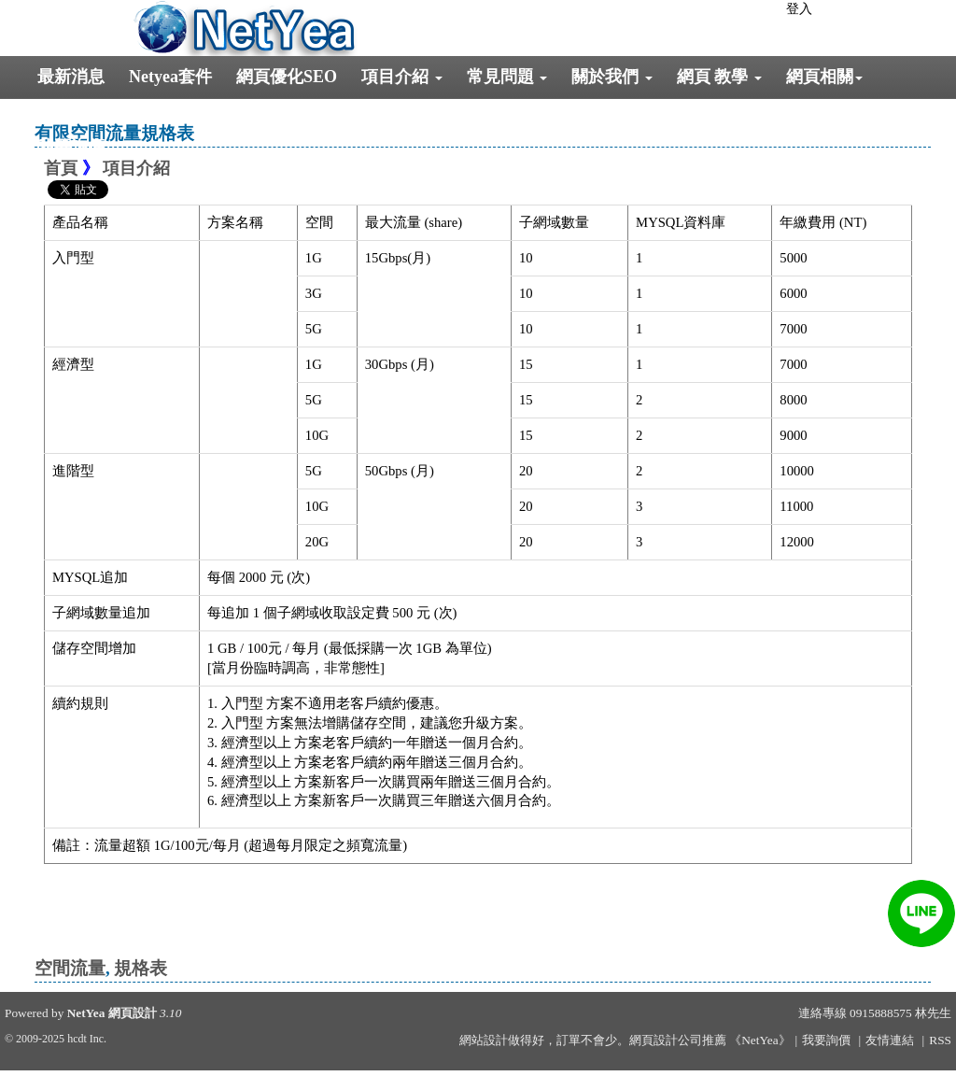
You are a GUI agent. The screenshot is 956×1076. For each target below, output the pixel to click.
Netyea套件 (170, 76)
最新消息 (71, 76)
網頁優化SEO (286, 76)
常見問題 (507, 76)
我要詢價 (71, 146)
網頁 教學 (719, 76)
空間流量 (70, 968)
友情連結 (889, 1040)
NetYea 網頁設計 (112, 1013)
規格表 (140, 968)
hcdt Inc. (86, 1038)
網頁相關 (824, 76)
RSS (940, 1040)
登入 (799, 9)
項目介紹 (402, 76)
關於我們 (612, 76)
